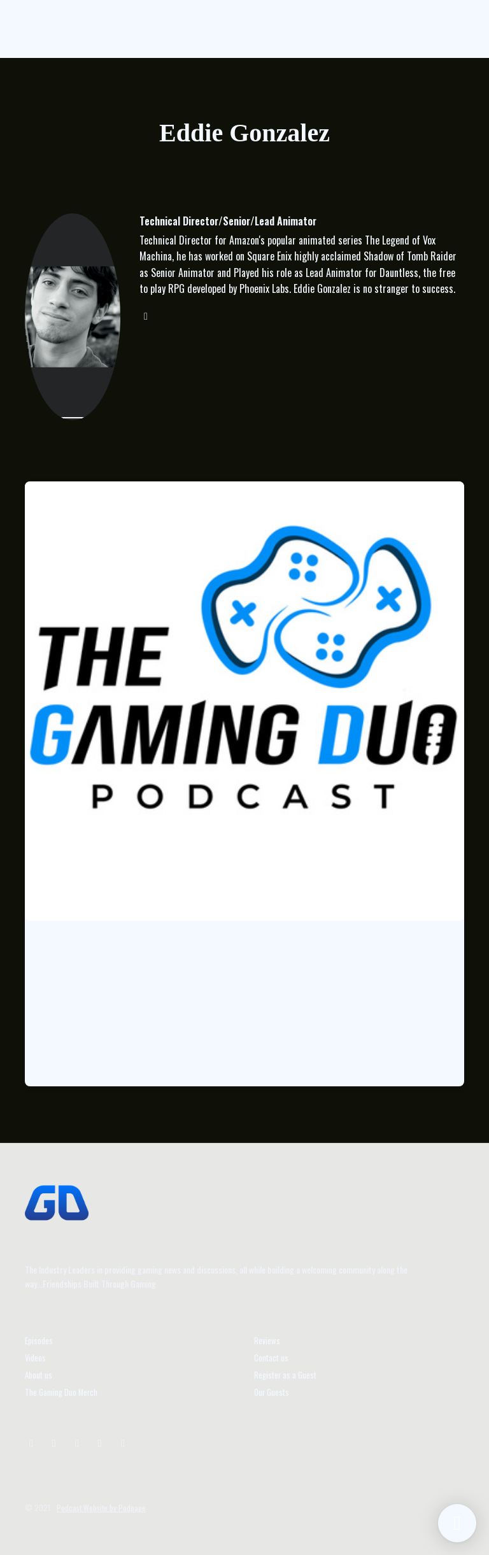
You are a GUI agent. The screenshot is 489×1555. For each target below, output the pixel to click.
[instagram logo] (145, 315)
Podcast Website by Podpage (101, 1507)
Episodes (39, 1341)
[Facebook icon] (123, 1442)
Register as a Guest (285, 1375)
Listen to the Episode (87, 1048)
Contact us (271, 1358)
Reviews (267, 1341)
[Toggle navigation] (447, 29)
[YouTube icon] (77, 1442)
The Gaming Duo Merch (61, 1392)
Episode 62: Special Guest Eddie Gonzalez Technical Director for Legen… (220, 959)
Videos (35, 1358)
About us (38, 1375)
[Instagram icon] (31, 1442)
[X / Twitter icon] (54, 1442)
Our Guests (271, 1392)
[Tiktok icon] (100, 1442)
